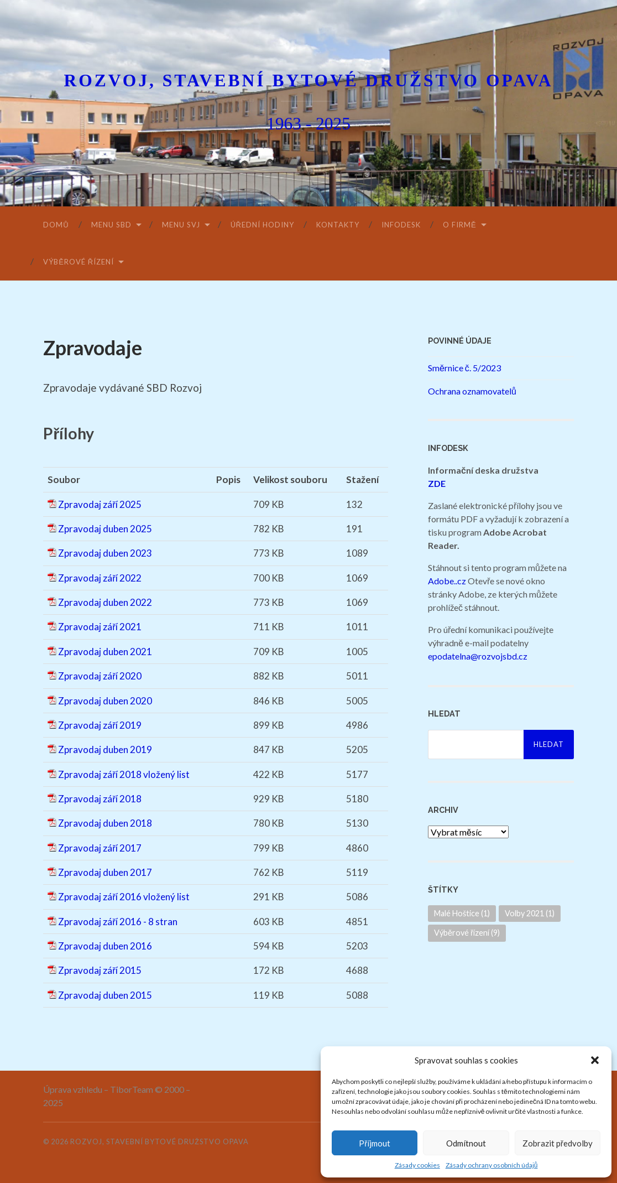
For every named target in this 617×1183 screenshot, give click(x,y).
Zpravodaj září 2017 (100, 848)
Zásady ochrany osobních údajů (492, 1165)
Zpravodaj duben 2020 (105, 701)
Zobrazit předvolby (557, 1143)
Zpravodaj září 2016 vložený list (124, 896)
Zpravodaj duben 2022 (105, 602)
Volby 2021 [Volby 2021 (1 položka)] (530, 913)
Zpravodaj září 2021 (100, 626)
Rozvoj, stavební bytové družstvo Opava (308, 80)
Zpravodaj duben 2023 (105, 553)
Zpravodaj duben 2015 (105, 995)
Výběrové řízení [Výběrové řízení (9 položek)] (467, 932)
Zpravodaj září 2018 (100, 799)
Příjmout (374, 1143)
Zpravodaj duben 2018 (105, 823)
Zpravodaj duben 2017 (105, 872)
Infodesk (401, 224)
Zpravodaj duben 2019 (105, 749)
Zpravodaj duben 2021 (105, 651)
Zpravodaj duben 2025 (105, 529)
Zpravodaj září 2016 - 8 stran (117, 921)
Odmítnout (466, 1143)
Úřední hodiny (262, 224)
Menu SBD (111, 224)
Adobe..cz (447, 580)
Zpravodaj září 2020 (100, 676)
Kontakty (337, 224)
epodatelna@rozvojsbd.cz (477, 656)
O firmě (460, 224)
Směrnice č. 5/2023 (464, 367)
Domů (56, 224)
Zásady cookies (417, 1165)
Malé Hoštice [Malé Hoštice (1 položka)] (462, 913)
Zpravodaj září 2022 (100, 578)
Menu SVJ (181, 224)
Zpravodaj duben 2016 (105, 946)
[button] (594, 1060)
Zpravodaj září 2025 (100, 504)
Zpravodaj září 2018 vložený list (124, 774)
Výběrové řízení (78, 261)
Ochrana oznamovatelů (472, 391)
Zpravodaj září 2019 (100, 725)
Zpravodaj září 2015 (100, 970)
